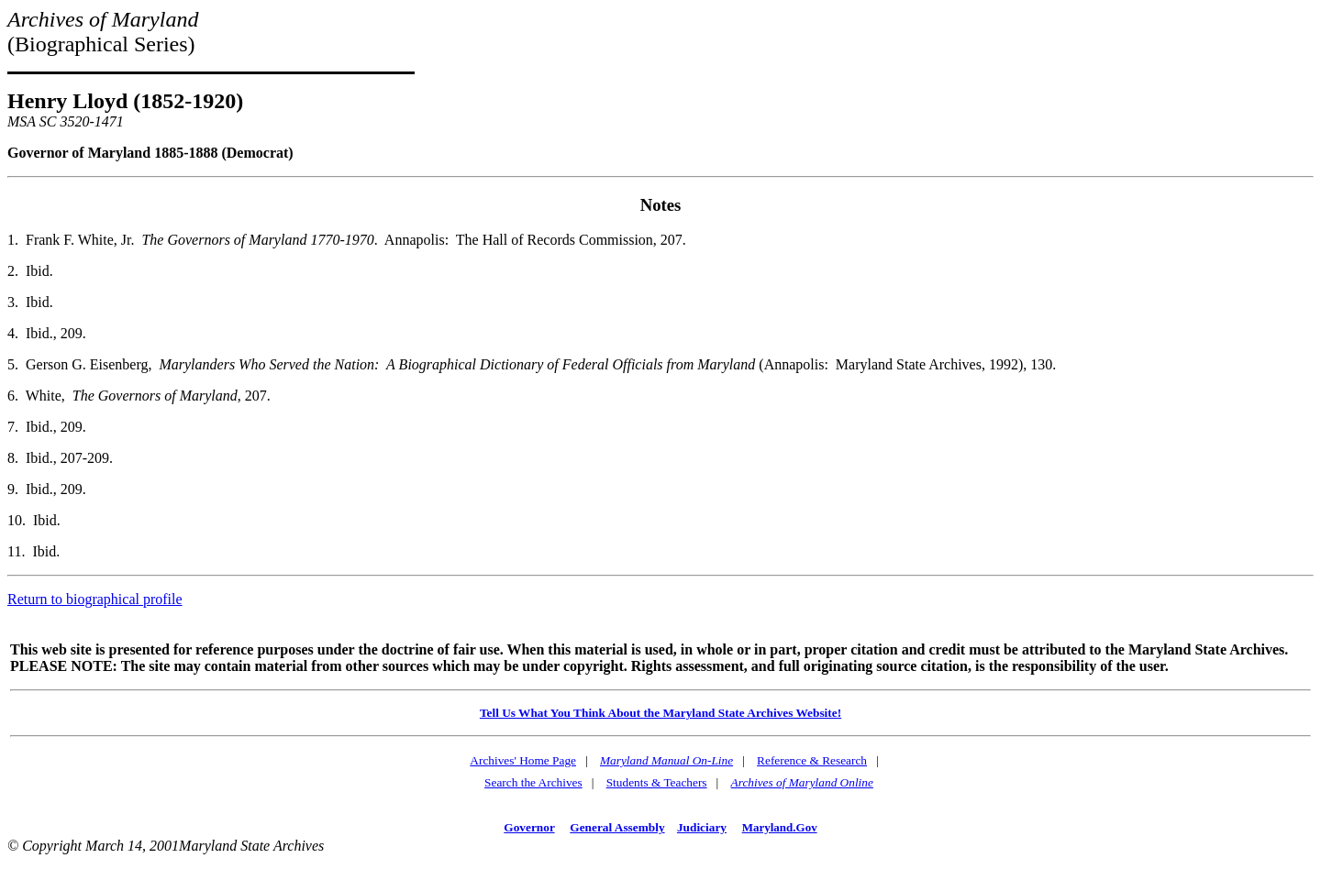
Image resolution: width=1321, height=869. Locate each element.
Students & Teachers (656, 782)
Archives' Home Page (523, 760)
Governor (529, 827)
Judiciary (702, 827)
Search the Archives (533, 782)
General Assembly (617, 827)
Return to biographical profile (95, 599)
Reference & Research (812, 760)
